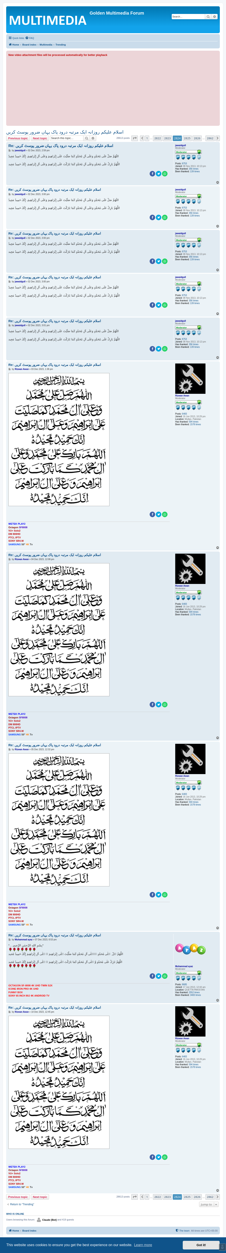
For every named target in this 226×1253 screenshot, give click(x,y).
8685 (184, 984)
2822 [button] (157, 138)
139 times (195, 171)
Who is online (15, 1214)
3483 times (195, 995)
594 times (193, 422)
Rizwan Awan (182, 395)
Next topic (40, 138)
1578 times (195, 424)
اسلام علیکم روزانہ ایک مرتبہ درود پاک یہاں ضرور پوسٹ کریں (65, 132)
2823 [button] (167, 138)
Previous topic (18, 138)
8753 (184, 163)
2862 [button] (210, 138)
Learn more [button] (143, 1245)
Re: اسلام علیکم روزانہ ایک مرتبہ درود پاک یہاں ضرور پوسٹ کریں (60, 146)
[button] (134, 138)
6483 (184, 414)
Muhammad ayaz (184, 966)
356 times (193, 169)
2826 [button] (197, 138)
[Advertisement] (113, 90)
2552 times (194, 992)
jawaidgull (180, 145)
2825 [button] (187, 138)
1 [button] (147, 138)
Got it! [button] (201, 1245)
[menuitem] (29, 38)
